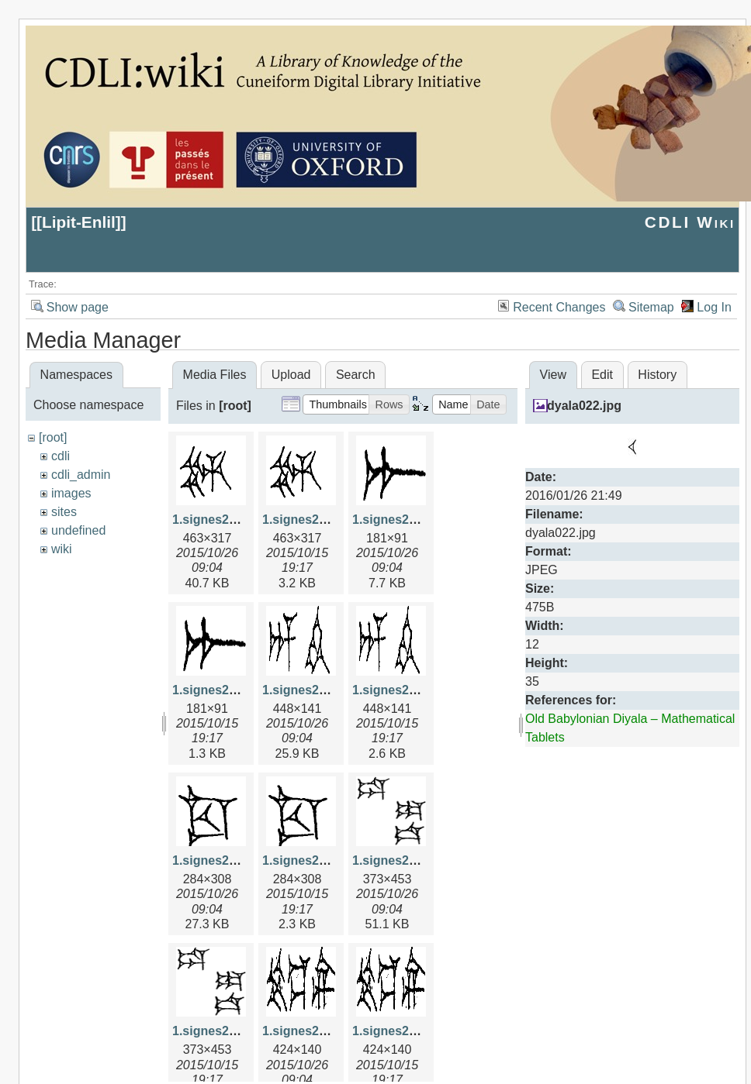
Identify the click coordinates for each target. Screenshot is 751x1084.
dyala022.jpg (584, 405)
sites (64, 511)
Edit (602, 374)
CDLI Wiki (690, 222)
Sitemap (651, 307)
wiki (61, 549)
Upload (291, 374)
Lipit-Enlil (79, 222)
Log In (714, 307)
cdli (60, 456)
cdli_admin (80, 474)
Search (356, 374)
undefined (78, 530)
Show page (78, 307)
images (71, 493)
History (657, 374)
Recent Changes (559, 307)
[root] (53, 437)
